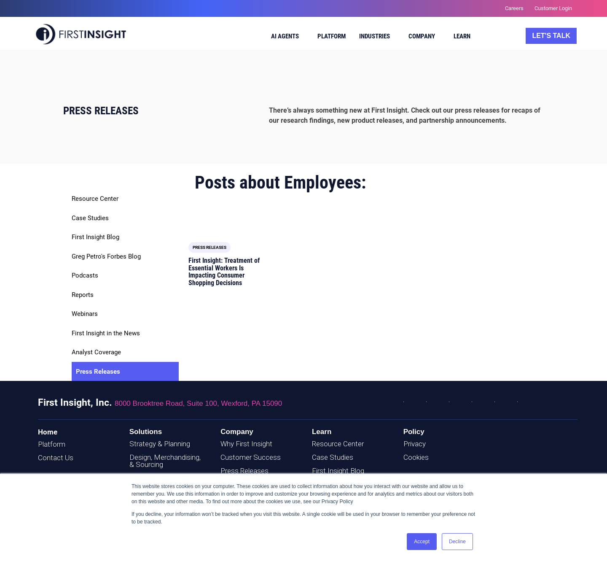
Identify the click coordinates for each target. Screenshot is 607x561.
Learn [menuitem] (462, 36)
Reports (83, 295)
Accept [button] (422, 542)
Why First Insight (246, 444)
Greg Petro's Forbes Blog (106, 256)
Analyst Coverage (96, 352)
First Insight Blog (95, 237)
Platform (51, 444)
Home (47, 432)
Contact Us (55, 457)
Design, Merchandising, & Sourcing (165, 461)
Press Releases (98, 371)
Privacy (414, 444)
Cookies (416, 457)
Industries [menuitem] (374, 36)
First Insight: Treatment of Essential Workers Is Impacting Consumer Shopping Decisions (224, 271)
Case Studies (90, 218)
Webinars (85, 314)
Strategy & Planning (159, 444)
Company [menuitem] (421, 36)
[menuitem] (285, 37)
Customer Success (250, 457)
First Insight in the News (106, 333)
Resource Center (95, 198)
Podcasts (85, 275)
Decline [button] (457, 542)
